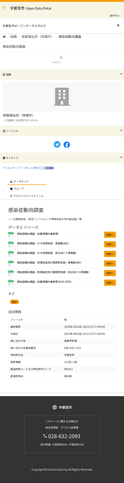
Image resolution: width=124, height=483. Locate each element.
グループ (17, 188)
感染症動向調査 (70, 36)
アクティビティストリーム (27, 196)
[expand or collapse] (118, 25)
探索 (109, 235)
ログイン (114, 15)
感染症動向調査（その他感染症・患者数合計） (44, 243)
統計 (14, 302)
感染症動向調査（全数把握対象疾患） (38, 233)
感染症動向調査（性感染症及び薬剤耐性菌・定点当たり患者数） (54, 272)
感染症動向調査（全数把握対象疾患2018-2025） (45, 281)
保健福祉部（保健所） (37, 36)
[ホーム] (4, 36)
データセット (19, 181)
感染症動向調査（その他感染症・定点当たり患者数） (47, 253)
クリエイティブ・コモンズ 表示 (21, 168)
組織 (13, 36)
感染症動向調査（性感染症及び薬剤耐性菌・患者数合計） (50, 262)
